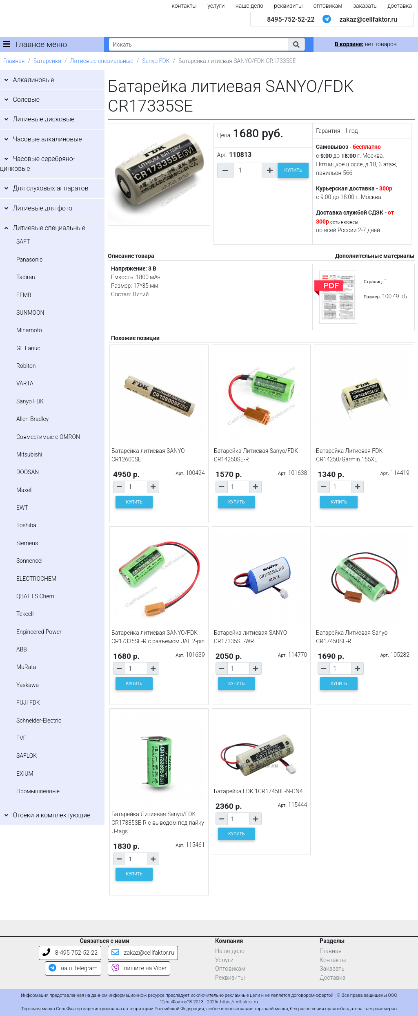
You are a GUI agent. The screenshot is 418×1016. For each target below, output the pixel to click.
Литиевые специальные (101, 61)
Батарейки (47, 61)
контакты (184, 5)
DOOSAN (27, 472)
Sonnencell (30, 560)
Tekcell (24, 614)
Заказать (332, 968)
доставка (399, 5)
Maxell (24, 490)
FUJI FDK (28, 702)
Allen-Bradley (32, 419)
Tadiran (25, 277)
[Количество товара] (247, 170)
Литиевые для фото (42, 208)
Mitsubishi (29, 454)
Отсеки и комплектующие (51, 815)
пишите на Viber (139, 968)
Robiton (26, 366)
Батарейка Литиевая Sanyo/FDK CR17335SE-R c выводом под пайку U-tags (157, 823)
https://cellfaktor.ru (239, 1002)
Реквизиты (230, 977)
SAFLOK (26, 755)
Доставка (333, 977)
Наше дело (230, 951)
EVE (21, 738)
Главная (13, 61)
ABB (21, 649)
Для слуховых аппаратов (50, 188)
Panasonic (29, 259)
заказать (365, 5)
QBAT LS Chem (35, 596)
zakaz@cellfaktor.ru (368, 19)
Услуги (224, 960)
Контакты (333, 960)
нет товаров (365, 44)
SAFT (23, 241)
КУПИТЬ (293, 170)
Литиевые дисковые (43, 119)
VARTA (24, 383)
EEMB (23, 295)
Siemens (27, 543)
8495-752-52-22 (290, 19)
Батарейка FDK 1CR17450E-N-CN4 (258, 791)
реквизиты (288, 5)
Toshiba (26, 525)
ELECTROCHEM (36, 578)
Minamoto (29, 330)
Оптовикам (230, 968)
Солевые (26, 99)
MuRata (26, 667)
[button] (296, 44)
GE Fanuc (28, 348)
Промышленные (38, 791)
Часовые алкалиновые (47, 139)
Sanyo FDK (155, 61)
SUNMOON (30, 312)
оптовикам (328, 5)
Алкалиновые (33, 80)
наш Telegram (73, 968)
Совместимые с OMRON (48, 437)
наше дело (249, 5)
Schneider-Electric (38, 720)
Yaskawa (27, 685)
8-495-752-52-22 (70, 952)
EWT (22, 507)
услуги (216, 5)
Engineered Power (39, 632)
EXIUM (24, 773)
